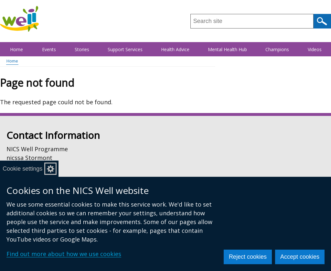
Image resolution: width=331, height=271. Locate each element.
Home (16, 49)
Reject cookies (248, 257)
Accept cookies (299, 257)
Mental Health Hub (227, 49)
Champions (277, 49)
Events (49, 49)
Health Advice (175, 49)
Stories (82, 49)
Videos (315, 49)
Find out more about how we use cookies (63, 254)
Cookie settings (28, 168)
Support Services (125, 49)
